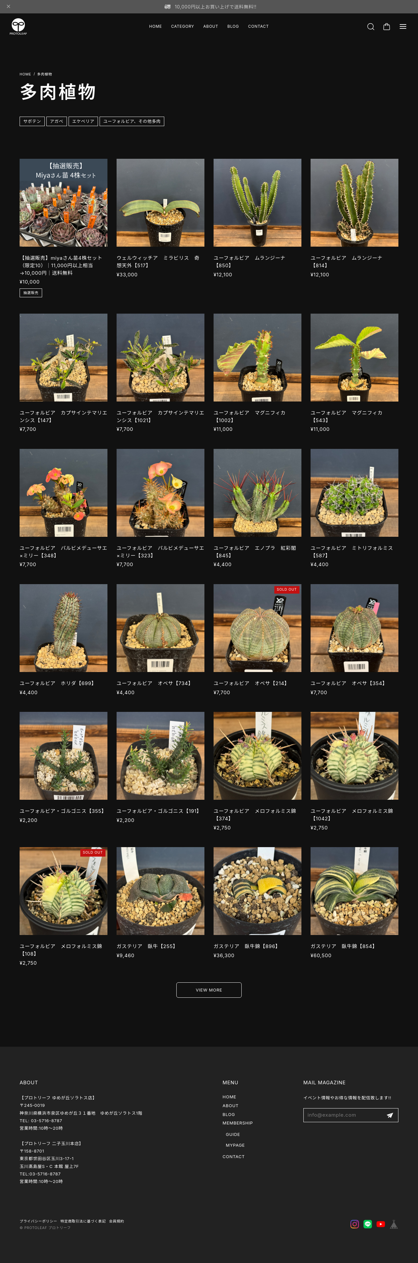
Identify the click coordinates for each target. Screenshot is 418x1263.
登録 (390, 1115)
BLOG (233, 26)
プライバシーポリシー (38, 1221)
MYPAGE (235, 1145)
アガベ (56, 121)
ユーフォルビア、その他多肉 (132, 121)
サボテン (32, 121)
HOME (155, 26)
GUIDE (233, 1134)
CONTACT (258, 26)
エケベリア (83, 121)
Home (25, 74)
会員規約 (116, 1221)
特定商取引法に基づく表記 (83, 1221)
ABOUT (210, 26)
